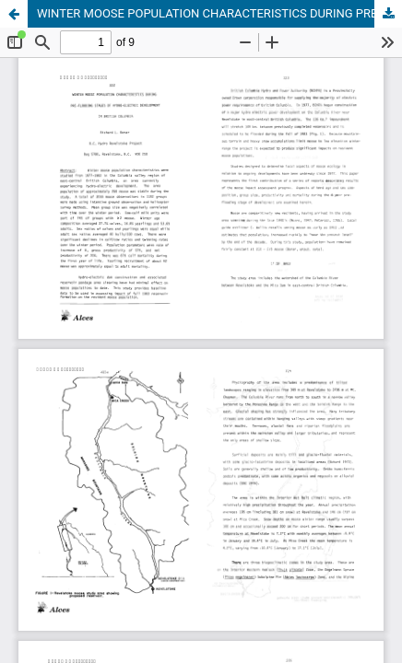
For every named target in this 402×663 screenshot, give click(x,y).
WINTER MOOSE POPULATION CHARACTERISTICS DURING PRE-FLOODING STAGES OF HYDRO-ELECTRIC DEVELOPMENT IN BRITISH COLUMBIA (219, 13)
